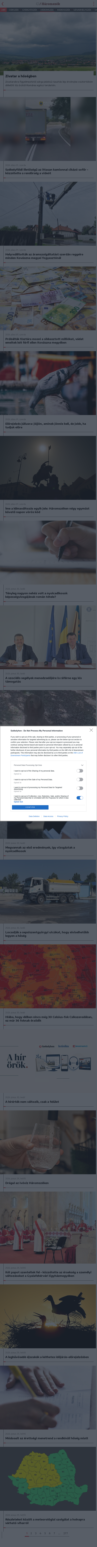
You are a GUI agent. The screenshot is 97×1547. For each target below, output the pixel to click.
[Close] (92, 731)
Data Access (48, 816)
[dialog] (48, 773)
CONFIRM (30, 807)
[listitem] (48, 765)
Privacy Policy (62, 816)
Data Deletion (34, 816)
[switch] (80, 770)
